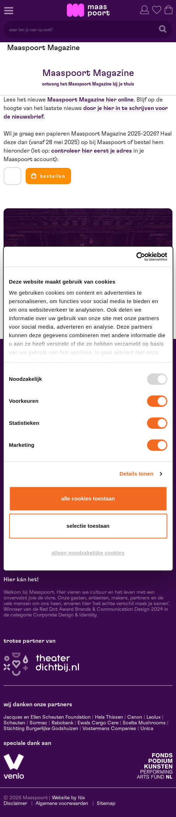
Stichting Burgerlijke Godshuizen (41, 728)
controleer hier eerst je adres (91, 151)
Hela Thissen (109, 717)
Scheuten (14, 722)
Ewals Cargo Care (98, 722)
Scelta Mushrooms (143, 722)
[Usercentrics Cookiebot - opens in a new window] (136, 256)
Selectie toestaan (88, 526)
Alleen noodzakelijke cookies (88, 553)
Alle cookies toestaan (88, 498)
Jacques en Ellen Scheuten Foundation (47, 717)
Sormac (38, 722)
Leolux (153, 717)
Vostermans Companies (109, 728)
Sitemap (106, 803)
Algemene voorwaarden (62, 803)
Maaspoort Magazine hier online (90, 100)
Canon (134, 717)
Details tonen (136, 474)
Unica (146, 728)
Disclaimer (15, 803)
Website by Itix (68, 797)
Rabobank (62, 722)
